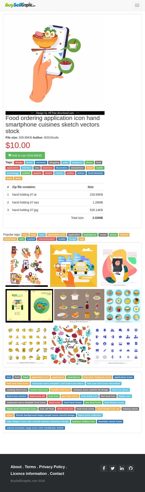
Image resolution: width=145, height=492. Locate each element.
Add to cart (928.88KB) (25, 155)
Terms (30, 467)
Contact (57, 474)
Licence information (29, 474)
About (16, 467)
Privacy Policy (52, 467)
